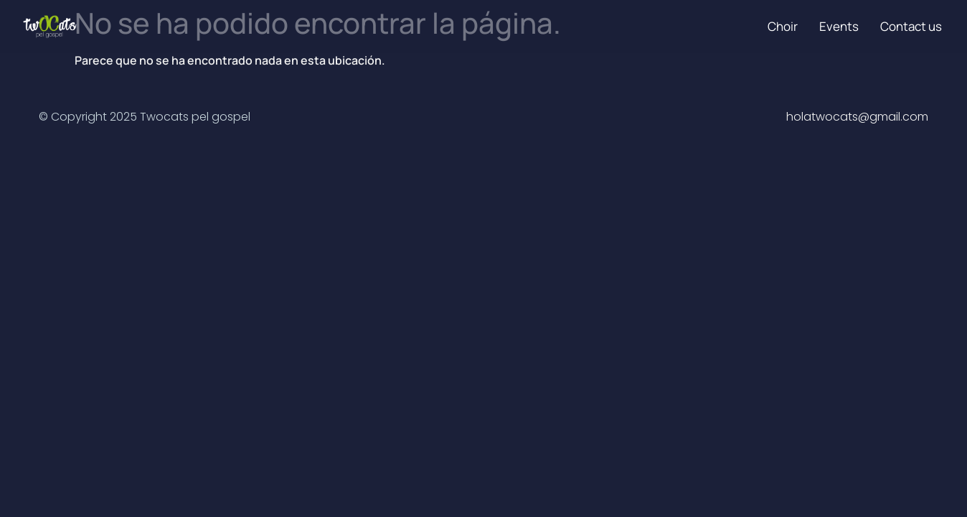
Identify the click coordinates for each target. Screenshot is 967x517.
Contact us (911, 26)
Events (839, 26)
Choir (783, 26)
